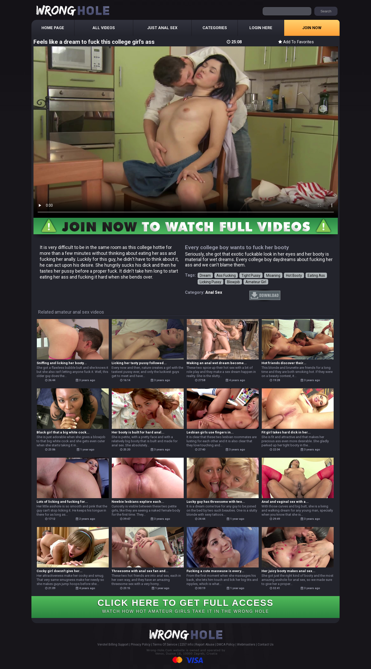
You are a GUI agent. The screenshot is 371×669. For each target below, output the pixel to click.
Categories (215, 28)
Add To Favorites (296, 41)
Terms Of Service (165, 644)
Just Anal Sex (162, 28)
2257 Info (186, 644)
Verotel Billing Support (113, 644)
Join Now (312, 28)
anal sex (213, 292)
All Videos (103, 28)
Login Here (260, 28)
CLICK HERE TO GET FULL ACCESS (185, 606)
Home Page (52, 28)
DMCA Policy (226, 644)
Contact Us (266, 644)
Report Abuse (204, 644)
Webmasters (246, 644)
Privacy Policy (140, 644)
